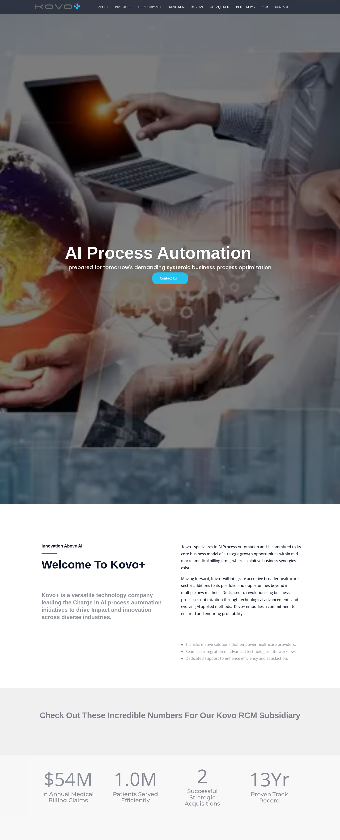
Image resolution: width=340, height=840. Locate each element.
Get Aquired (212, 7)
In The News (237, 7)
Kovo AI (191, 7)
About (102, 7)
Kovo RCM (172, 7)
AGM (255, 7)
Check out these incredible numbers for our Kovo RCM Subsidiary (170, 715)
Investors (121, 7)
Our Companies (147, 7)
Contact (271, 7)
